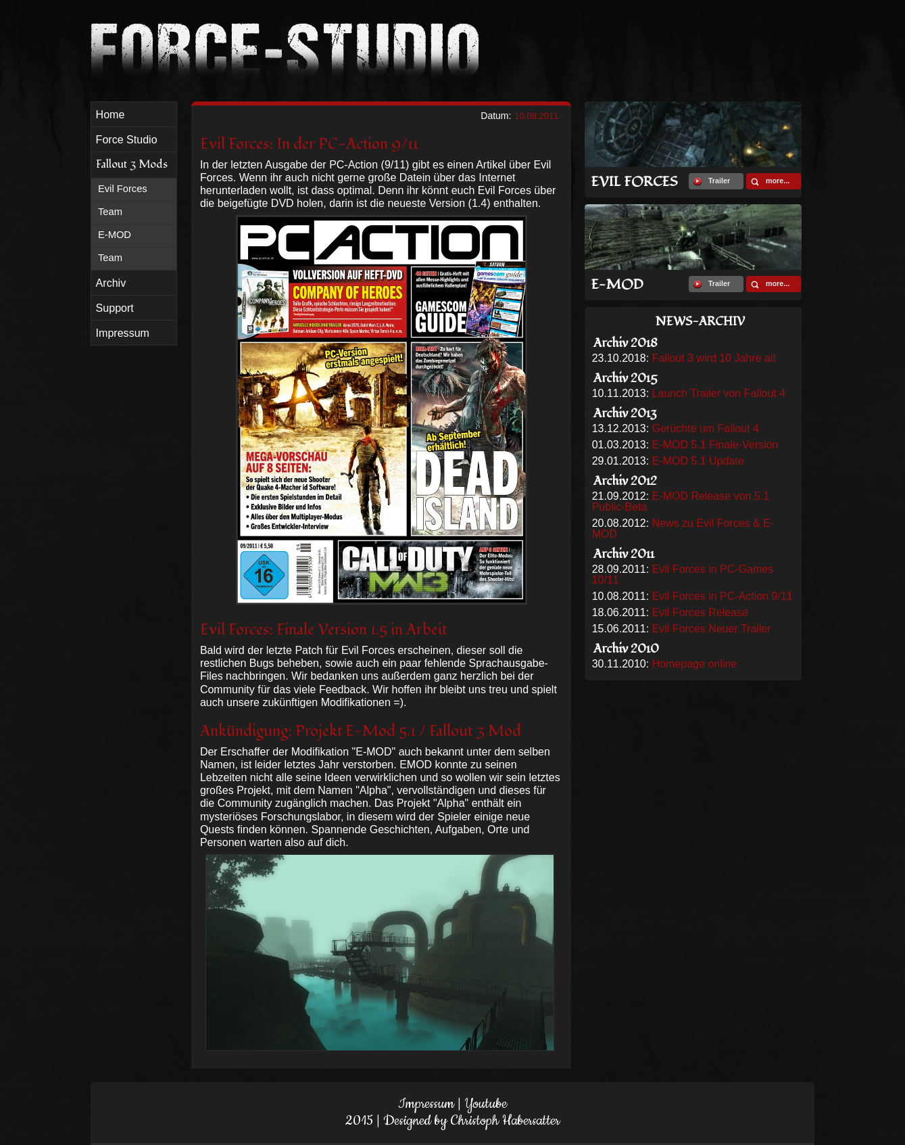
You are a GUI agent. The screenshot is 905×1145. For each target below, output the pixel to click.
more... (770, 181)
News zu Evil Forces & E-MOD (683, 528)
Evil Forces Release (700, 612)
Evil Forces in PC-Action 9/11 (722, 596)
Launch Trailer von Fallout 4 (718, 393)
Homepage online (694, 664)
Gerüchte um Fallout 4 (705, 428)
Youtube (485, 1103)
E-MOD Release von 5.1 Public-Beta (680, 501)
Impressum (426, 1103)
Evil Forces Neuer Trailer (711, 628)
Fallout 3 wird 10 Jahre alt (714, 358)
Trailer (711, 181)
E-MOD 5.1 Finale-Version (715, 444)
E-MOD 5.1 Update (698, 461)
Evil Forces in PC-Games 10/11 (683, 574)
